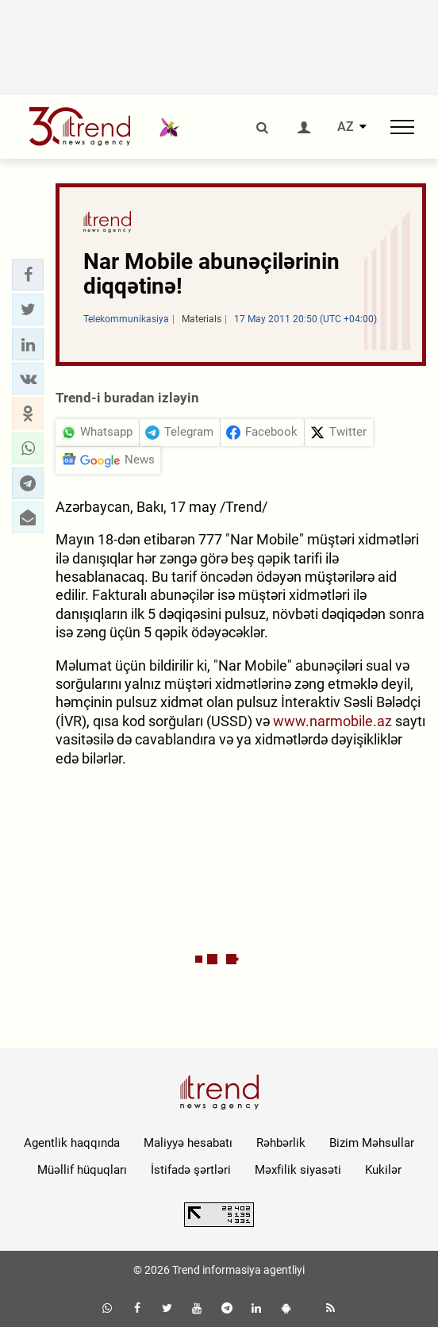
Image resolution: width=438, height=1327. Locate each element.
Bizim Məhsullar (371, 1143)
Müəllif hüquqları (82, 1170)
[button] (28, 274)
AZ (345, 127)
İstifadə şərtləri (191, 1170)
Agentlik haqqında (72, 1143)
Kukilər (383, 1170)
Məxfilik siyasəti (298, 1170)
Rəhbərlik (280, 1143)
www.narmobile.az (332, 721)
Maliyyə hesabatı (188, 1143)
